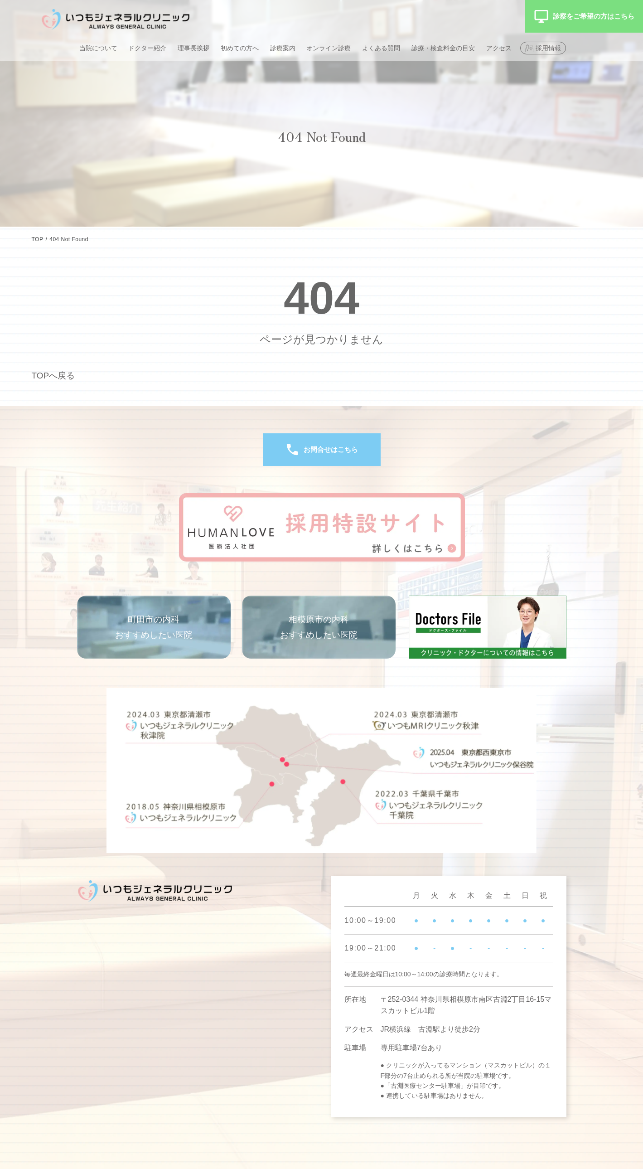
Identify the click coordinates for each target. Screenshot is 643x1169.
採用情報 (548, 48)
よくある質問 (381, 48)
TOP (38, 239)
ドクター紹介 (147, 48)
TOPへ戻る (54, 375)
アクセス (499, 48)
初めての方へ (240, 48)
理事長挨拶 (193, 48)
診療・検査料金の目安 (443, 48)
